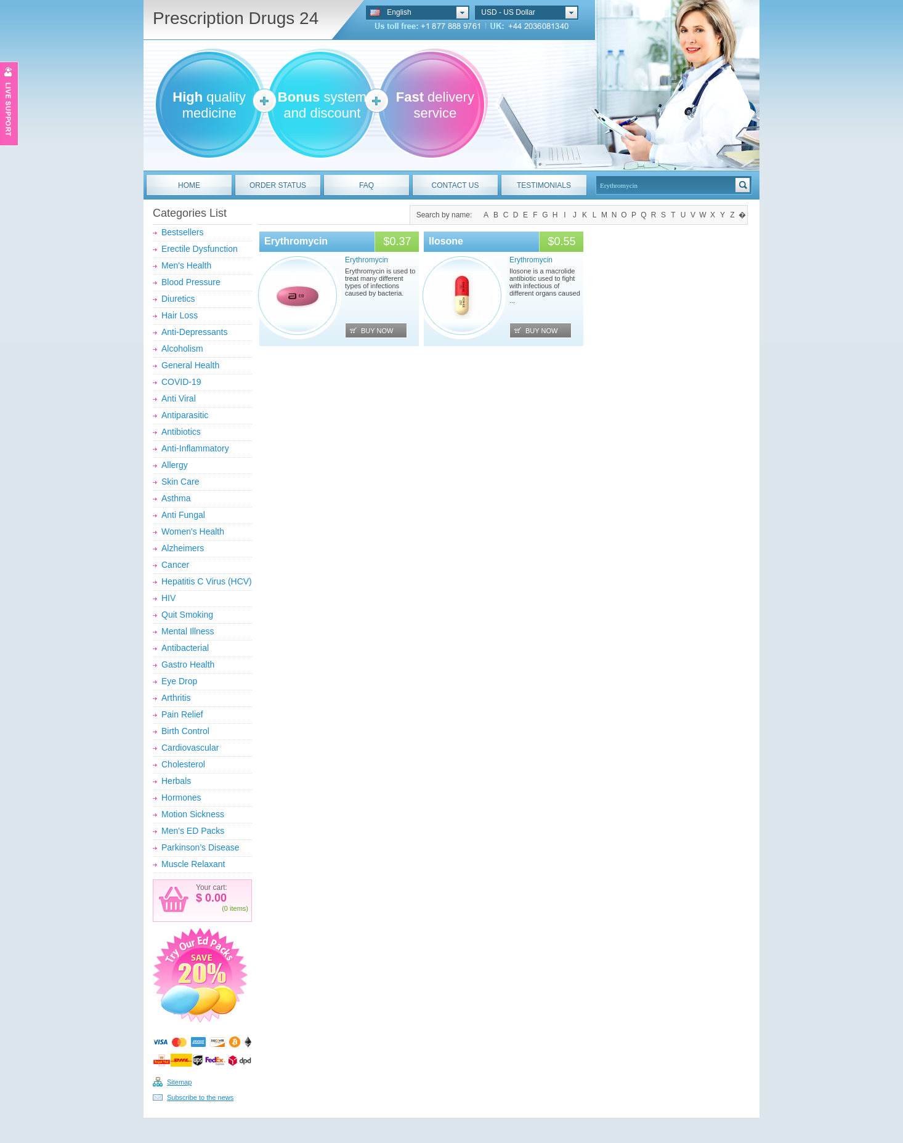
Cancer (175, 565)
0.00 (214, 898)
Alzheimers (182, 548)
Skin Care (180, 482)
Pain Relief (182, 714)
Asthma (175, 498)
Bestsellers (182, 232)
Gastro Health (187, 664)
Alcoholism (182, 348)
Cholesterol (183, 764)
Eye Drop (179, 681)
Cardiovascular (190, 748)
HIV (168, 598)
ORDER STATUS (277, 185)
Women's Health (192, 531)
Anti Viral (178, 398)
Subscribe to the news (200, 1097)
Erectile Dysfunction (199, 249)
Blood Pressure (191, 282)
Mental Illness (187, 631)
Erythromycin (296, 241)
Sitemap (179, 1082)
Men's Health (186, 265)
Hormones (181, 797)
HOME (189, 185)
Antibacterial (185, 648)
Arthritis (175, 698)
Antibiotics (181, 432)
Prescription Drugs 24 (235, 18)
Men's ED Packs (192, 831)
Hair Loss (179, 315)
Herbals (176, 781)
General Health (190, 365)
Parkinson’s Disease (200, 847)
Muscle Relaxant (193, 864)
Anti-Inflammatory (195, 448)
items (238, 908)
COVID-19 (181, 382)
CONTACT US (455, 185)
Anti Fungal (183, 515)
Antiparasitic (184, 415)
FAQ (366, 185)
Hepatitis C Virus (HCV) (206, 581)
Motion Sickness (192, 814)
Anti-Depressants (194, 332)
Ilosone (446, 241)
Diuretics (178, 299)
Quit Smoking (187, 615)
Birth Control (185, 731)
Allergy (174, 465)
